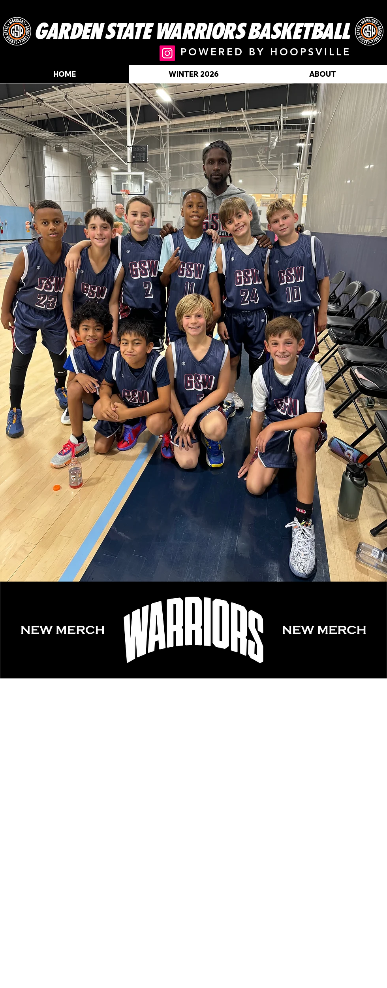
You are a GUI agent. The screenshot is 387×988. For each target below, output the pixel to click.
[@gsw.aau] (167, 53)
